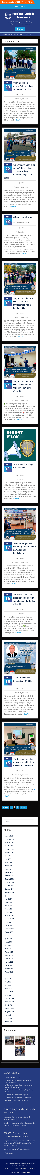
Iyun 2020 (8, 1018)
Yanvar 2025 (9, 836)
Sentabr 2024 (9, 849)
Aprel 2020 (8, 1022)
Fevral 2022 (9, 952)
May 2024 (8, 862)
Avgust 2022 (9, 932)
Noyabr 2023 (9, 882)
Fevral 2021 (9, 992)
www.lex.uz (9, 1103)
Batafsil (18, 120)
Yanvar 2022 (9, 955)
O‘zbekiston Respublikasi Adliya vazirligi (18, 1097)
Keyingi (23, 807)
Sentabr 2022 (9, 929)
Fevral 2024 (9, 872)
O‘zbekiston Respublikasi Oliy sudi (16, 1094)
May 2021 (8, 982)
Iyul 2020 (8, 1015)
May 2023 (8, 902)
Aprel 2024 (8, 866)
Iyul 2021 (8, 975)
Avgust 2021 (9, 972)
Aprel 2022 (8, 945)
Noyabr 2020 (9, 1002)
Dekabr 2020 (9, 998)
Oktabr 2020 (9, 1005)
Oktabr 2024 (9, 846)
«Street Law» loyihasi (23, 217)
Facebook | (7, 1168)
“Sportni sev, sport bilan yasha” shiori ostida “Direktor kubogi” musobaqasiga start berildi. (20, 171)
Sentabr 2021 (9, 969)
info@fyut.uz (13, 24)
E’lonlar (21, 479)
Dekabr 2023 (9, 879)
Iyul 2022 (8, 935)
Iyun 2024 (8, 859)
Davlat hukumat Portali (12, 1077)
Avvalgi (5, 807)
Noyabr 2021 (9, 962)
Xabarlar (21, 232)
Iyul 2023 (8, 896)
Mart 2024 (8, 869)
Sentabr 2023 (9, 889)
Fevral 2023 (9, 912)
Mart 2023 (8, 909)
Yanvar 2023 (9, 915)
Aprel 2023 (8, 905)
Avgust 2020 (9, 1012)
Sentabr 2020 (9, 1008)
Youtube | (16, 1168)
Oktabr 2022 (9, 925)
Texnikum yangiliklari (21, 99)
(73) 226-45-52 (14, 22)
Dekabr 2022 (9, 919)
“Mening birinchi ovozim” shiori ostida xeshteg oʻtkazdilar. (23, 86)
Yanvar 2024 (9, 876)
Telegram (32, 1168)
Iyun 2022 (8, 939)
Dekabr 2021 (9, 959)
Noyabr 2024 (9, 842)
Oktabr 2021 (9, 965)
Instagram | (24, 1168)
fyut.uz (21, 94)
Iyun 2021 (8, 978)
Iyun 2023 (8, 899)
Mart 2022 (8, 949)
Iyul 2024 (8, 856)
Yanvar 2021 (9, 995)
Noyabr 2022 (9, 922)
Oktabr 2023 (9, 886)
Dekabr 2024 (9, 839)
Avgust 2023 (9, 892)
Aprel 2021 (8, 985)
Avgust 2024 (9, 852)
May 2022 (8, 942)
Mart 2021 (8, 988)
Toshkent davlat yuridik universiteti (16, 1100)
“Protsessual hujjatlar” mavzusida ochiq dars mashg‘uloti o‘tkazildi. (23, 762)
